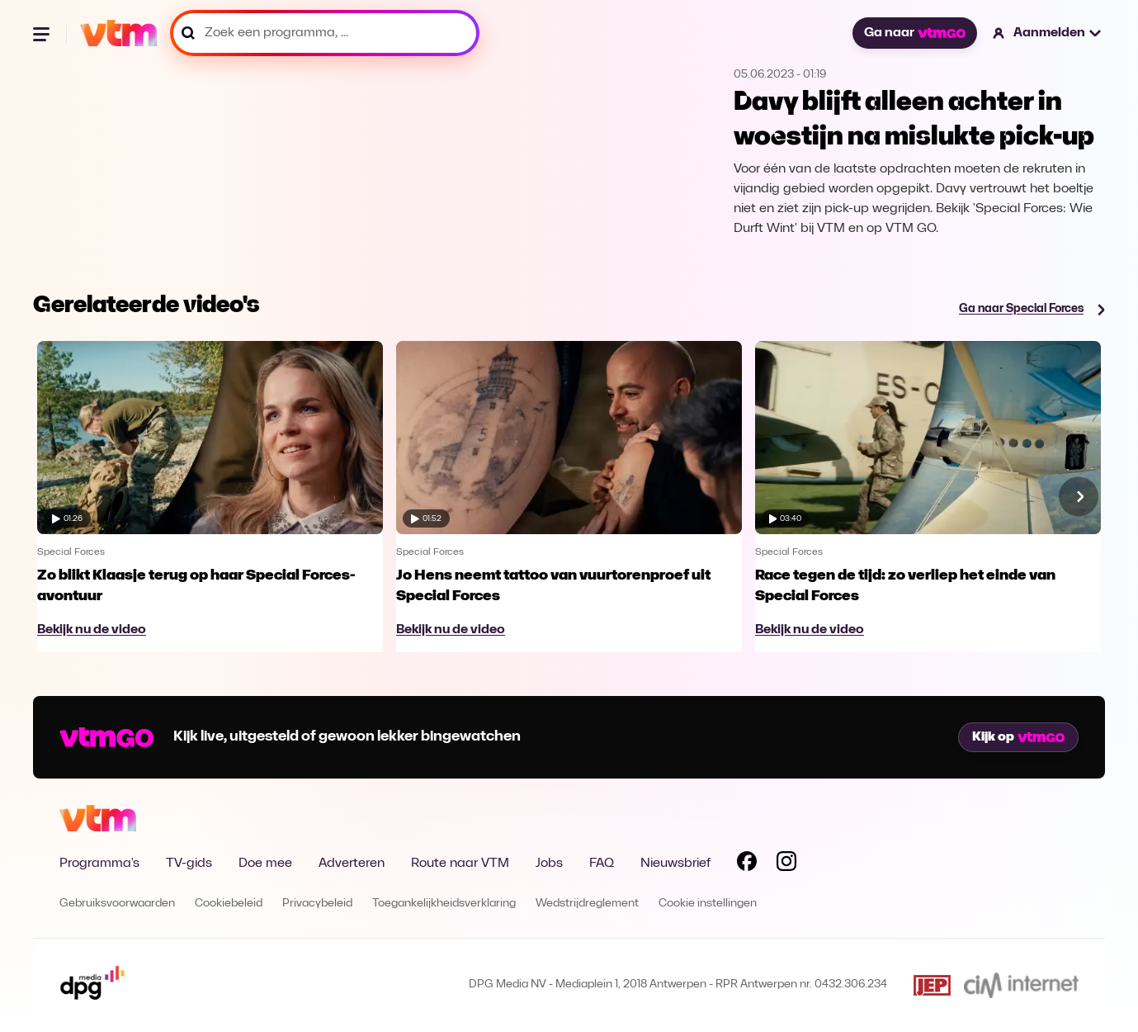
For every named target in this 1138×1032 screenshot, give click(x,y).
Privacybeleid (317, 903)
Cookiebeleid (228, 903)
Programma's (99, 863)
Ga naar (914, 33)
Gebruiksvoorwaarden (117, 903)
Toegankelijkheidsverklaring (444, 903)
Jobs (549, 863)
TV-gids (189, 863)
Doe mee (265, 863)
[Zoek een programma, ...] (324, 33)
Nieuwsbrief (675, 863)
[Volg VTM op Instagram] (786, 864)
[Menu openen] (43, 33)
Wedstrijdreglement (587, 903)
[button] (1047, 33)
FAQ (601, 863)
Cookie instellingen (708, 903)
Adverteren (352, 863)
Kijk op (1018, 737)
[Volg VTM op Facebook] (747, 864)
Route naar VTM (460, 863)
